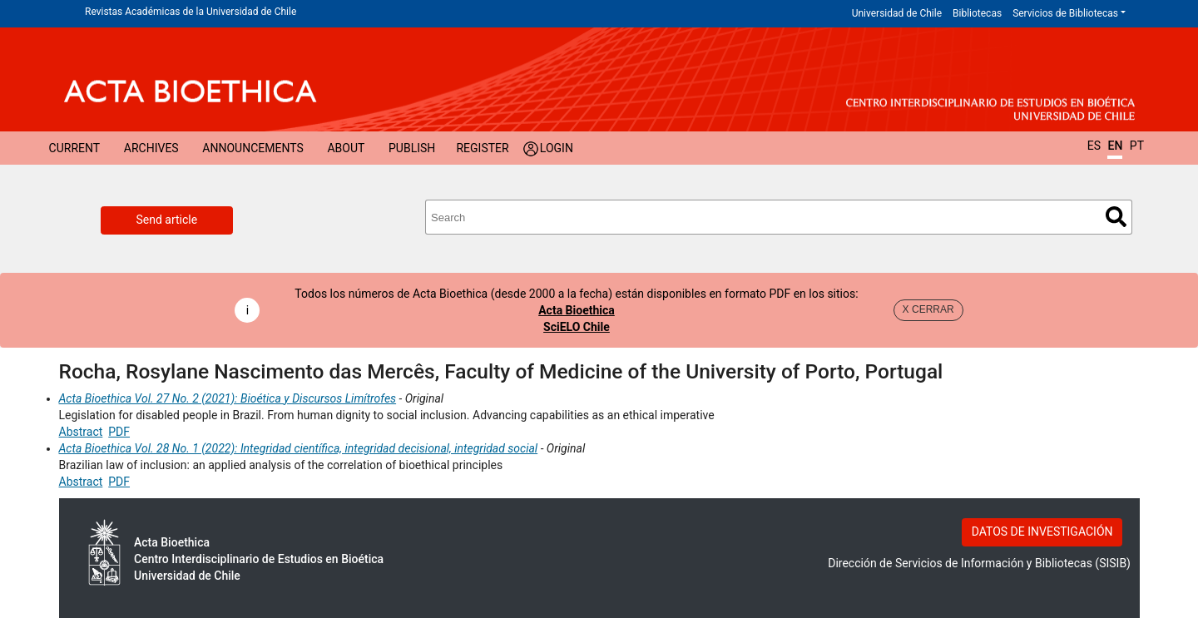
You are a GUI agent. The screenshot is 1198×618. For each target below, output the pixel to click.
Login (556, 148)
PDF (119, 431)
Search (1116, 216)
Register (482, 148)
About (345, 148)
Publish (412, 148)
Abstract (81, 431)
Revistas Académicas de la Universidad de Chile (190, 11)
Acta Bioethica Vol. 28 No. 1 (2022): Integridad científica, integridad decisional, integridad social (298, 448)
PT (1137, 145)
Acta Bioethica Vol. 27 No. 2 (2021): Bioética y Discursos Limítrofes (228, 398)
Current (75, 148)
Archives (151, 148)
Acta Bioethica (576, 310)
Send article (167, 219)
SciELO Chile (576, 327)
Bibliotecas (977, 13)
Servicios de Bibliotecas (1065, 13)
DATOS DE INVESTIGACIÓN (1042, 531)
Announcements (252, 148)
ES (1094, 145)
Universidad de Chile (897, 13)
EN (1114, 145)
